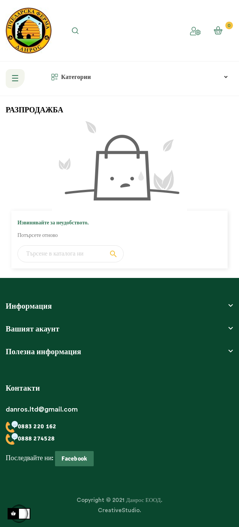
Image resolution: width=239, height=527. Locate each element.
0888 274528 (30, 438)
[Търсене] (70, 253)
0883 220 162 (31, 426)
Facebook (74, 458)
